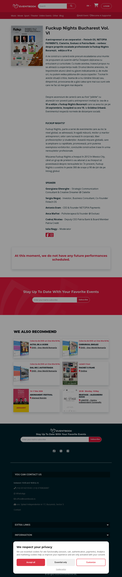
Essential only (61, 562)
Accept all (30, 562)
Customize (91, 562)
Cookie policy (61, 569)
